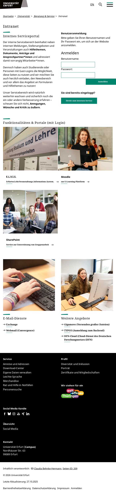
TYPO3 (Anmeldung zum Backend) (84, 330)
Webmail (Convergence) (20, 330)
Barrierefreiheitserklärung (17, 488)
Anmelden (76, 488)
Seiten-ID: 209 (70, 468)
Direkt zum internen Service (79, 100)
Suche (100, 4)
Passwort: (67, 69)
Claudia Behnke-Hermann (47, 468)
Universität (23, 16)
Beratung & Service (43, 16)
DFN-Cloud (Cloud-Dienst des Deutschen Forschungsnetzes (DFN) (87, 338)
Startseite (8, 16)
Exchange (12, 324)
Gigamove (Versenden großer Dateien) (87, 324)
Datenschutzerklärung (44, 488)
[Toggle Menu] (110, 4)
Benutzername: (70, 58)
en (92, 4)
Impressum (63, 488)
